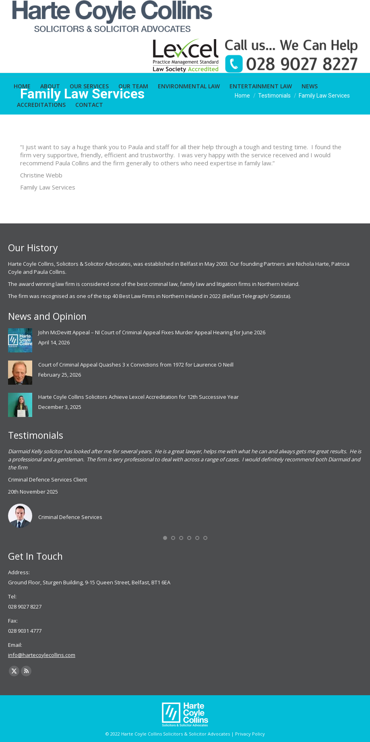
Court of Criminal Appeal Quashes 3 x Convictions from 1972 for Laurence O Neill (136, 364)
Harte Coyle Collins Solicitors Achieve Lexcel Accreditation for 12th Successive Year (138, 396)
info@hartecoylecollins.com (41, 655)
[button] (165, 538)
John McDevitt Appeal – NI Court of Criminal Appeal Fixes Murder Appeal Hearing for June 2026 (151, 332)
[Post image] (20, 340)
